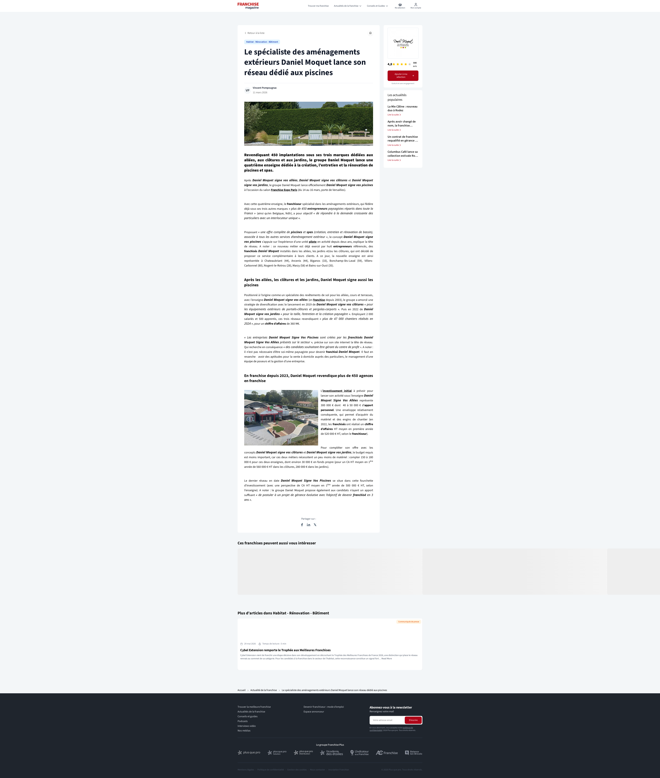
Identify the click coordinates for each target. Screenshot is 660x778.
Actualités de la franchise (251, 711)
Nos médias (244, 730)
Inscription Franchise (338, 769)
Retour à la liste (254, 33)
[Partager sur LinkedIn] (308, 524)
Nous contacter (317, 769)
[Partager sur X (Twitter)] (315, 524)
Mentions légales (246, 769)
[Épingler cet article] (370, 33)
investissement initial (337, 391)
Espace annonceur (314, 711)
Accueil (242, 690)
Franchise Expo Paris (284, 190)
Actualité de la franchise (263, 690)
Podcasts (243, 721)
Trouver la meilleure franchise (254, 707)
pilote (312, 242)
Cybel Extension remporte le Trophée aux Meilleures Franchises (285, 650)
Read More (386, 658)
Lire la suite (394, 114)
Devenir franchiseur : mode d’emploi (324, 707)
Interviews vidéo (247, 726)
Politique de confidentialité (270, 769)
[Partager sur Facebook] (302, 524)
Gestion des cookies (297, 769)
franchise (319, 300)
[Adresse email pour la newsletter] (386, 720)
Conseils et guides (248, 716)
